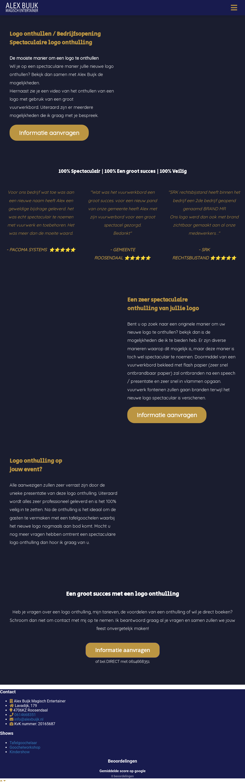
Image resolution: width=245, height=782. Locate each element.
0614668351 (25, 714)
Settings (55, 775)
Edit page (11, 775)
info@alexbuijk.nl (28, 719)
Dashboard (34, 775)
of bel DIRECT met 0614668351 (122, 661)
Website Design (82, 775)
